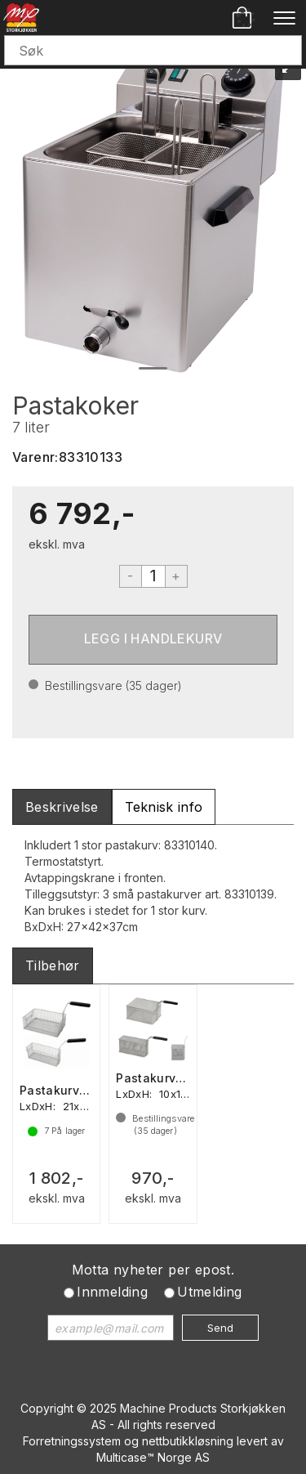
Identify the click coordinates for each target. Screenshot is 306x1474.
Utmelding (209, 1292)
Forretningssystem (72, 1441)
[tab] (62, 807)
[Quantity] (153, 576)
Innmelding (112, 1292)
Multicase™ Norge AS (153, 1457)
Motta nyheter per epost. (153, 1269)
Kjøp (153, 640)
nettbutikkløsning (187, 1441)
